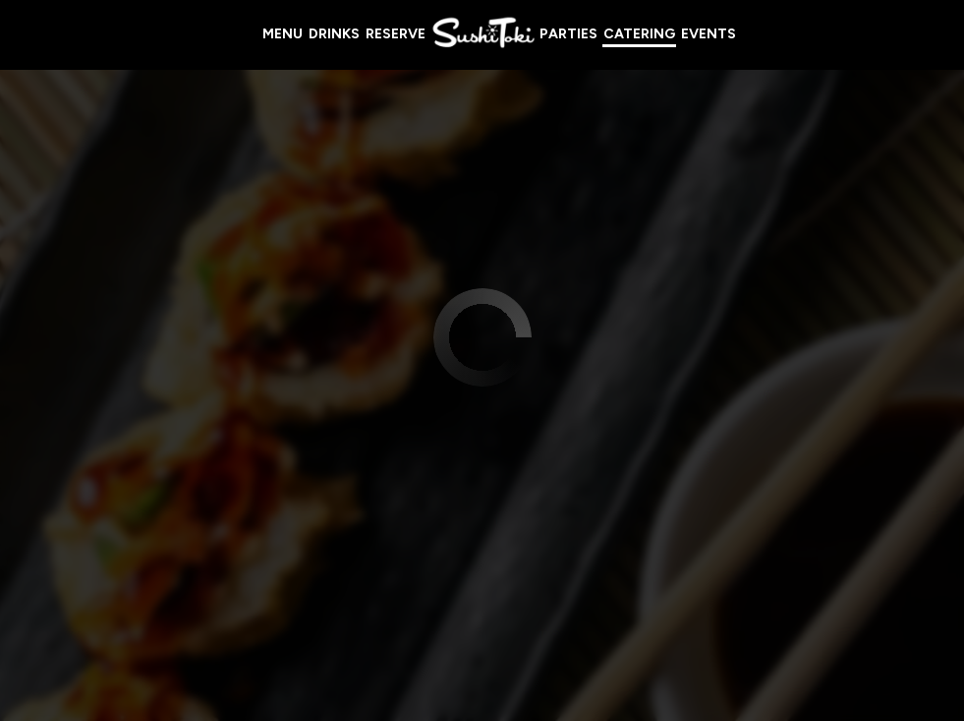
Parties (568, 34)
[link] (482, 33)
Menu (282, 34)
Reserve (395, 34)
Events (708, 34)
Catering (639, 34)
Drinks (334, 34)
